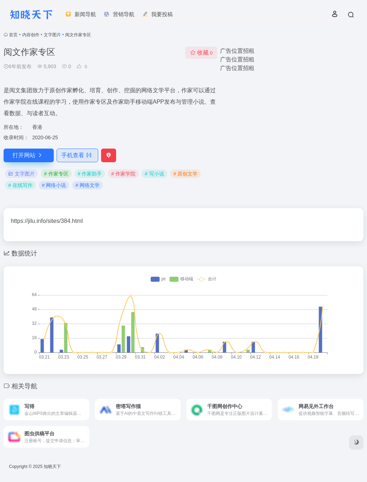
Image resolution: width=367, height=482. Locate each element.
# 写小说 (154, 174)
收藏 (201, 53)
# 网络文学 (87, 185)
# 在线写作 (20, 185)
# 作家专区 (56, 174)
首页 (13, 34)
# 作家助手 (90, 174)
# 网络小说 (54, 185)
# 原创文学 (185, 174)
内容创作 (30, 34)
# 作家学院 (123, 174)
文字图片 (52, 34)
